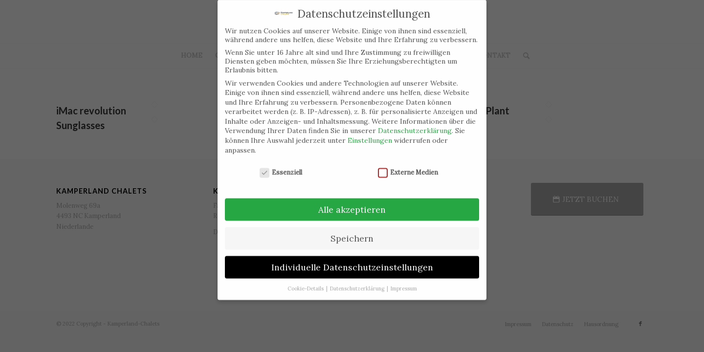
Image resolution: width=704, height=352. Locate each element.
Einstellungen (370, 133)
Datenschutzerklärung (415, 123)
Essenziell (281, 165)
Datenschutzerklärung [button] (358, 281)
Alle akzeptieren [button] (352, 202)
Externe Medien (408, 165)
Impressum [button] (404, 281)
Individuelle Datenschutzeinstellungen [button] (352, 259)
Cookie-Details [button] (306, 281)
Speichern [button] (352, 231)
